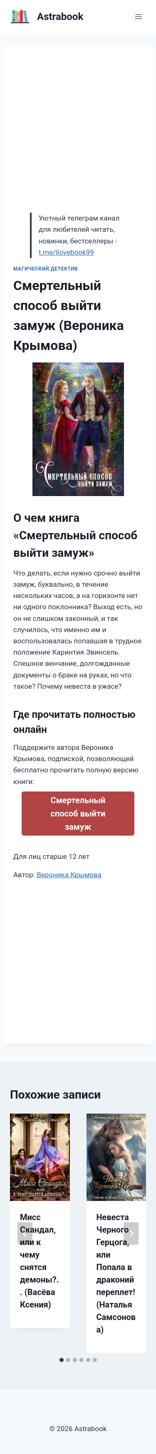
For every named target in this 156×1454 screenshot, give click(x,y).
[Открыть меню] (138, 16)
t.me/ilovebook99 (66, 252)
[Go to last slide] (24, 1233)
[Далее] (131, 1233)
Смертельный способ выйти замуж (78, 813)
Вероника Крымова (69, 875)
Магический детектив (45, 269)
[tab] (61, 1360)
